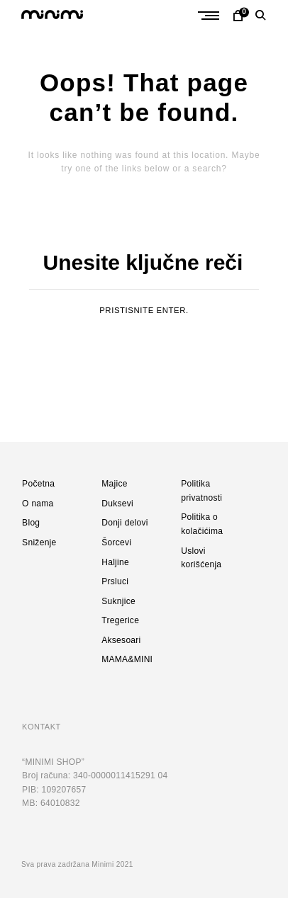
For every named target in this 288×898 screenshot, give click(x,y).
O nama (38, 503)
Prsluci (114, 581)
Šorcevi (116, 542)
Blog (31, 523)
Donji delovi (124, 523)
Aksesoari (120, 640)
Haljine (115, 562)
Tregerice (120, 620)
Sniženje (39, 542)
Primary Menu (212, 15)
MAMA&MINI (127, 659)
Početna (38, 484)
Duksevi (117, 503)
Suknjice (118, 601)
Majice (114, 484)
